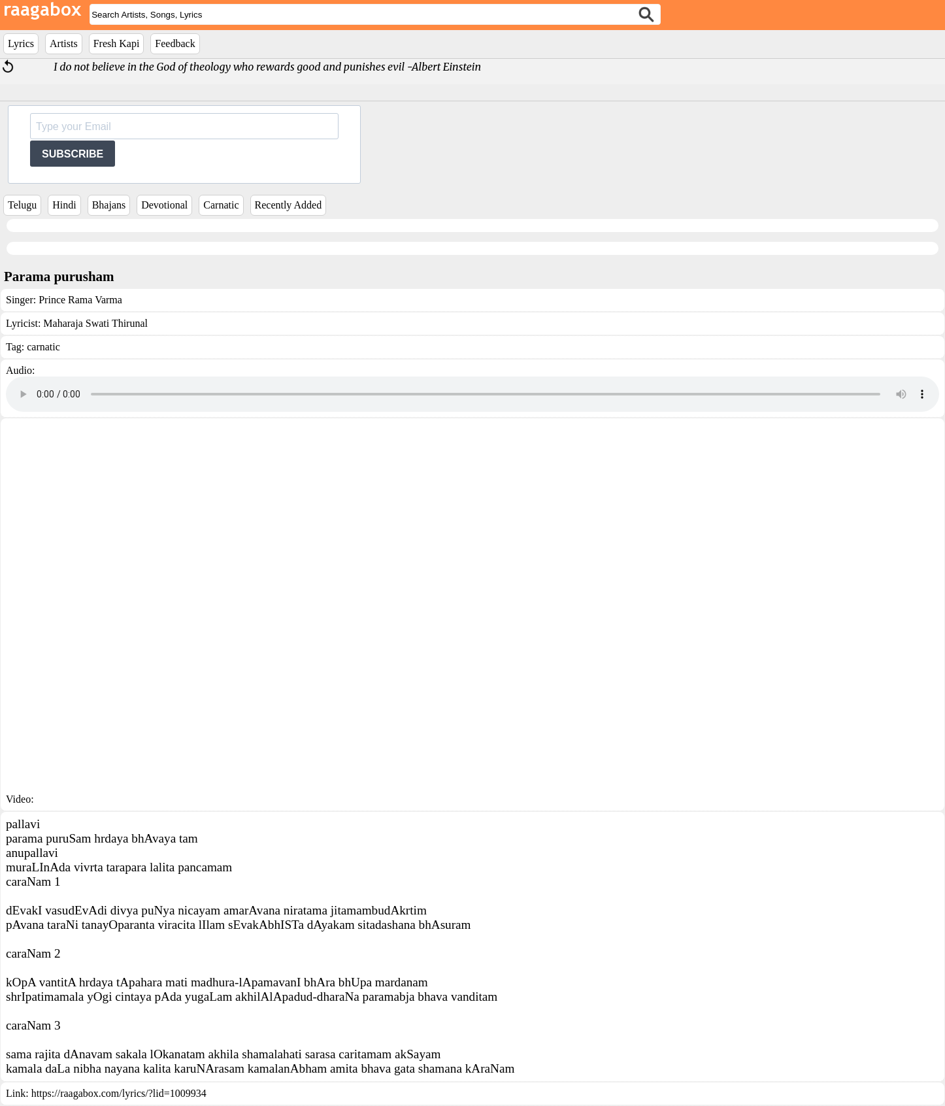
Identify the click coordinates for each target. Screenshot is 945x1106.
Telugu (22, 204)
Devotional (164, 204)
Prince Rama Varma (80, 299)
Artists (64, 43)
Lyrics (21, 43)
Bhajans (109, 204)
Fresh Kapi (116, 43)
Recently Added (288, 204)
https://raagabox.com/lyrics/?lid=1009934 (119, 1093)
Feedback (175, 43)
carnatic (43, 346)
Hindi (64, 204)
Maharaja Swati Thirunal (95, 323)
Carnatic (221, 204)
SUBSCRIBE (72, 153)
